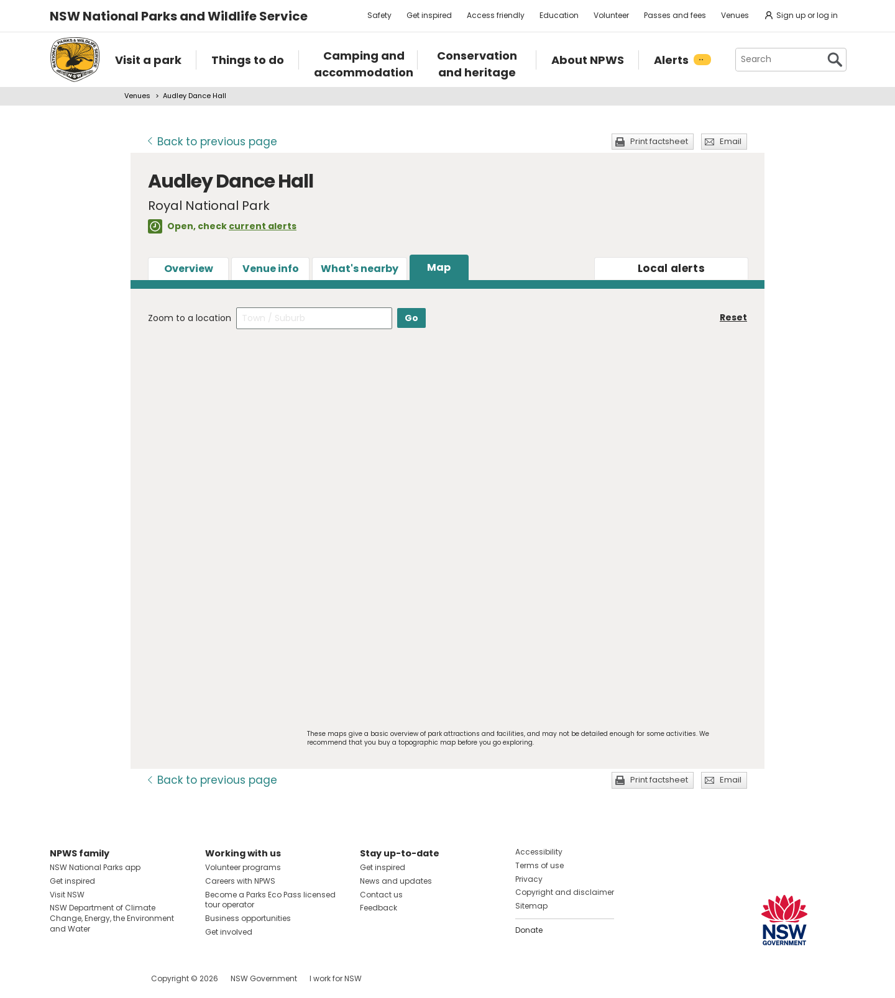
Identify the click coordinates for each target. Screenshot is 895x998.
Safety (379, 15)
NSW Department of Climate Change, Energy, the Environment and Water (112, 918)
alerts (671, 268)
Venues (735, 15)
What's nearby (359, 268)
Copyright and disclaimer (564, 892)
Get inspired (429, 15)
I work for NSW (336, 978)
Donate (529, 930)
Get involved (228, 932)
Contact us (381, 894)
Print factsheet (659, 141)
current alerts (262, 226)
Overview (188, 268)
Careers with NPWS (240, 881)
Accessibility (538, 851)
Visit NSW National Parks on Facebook (61, 978)
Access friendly (496, 15)
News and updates (396, 881)
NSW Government (264, 978)
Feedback (378, 907)
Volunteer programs (243, 867)
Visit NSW (67, 894)
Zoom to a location (189, 318)
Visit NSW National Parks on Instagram (87, 978)
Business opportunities (248, 918)
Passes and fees (675, 15)
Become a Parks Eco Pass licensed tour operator (270, 899)
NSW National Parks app (95, 867)
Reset (733, 317)
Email (730, 141)
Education (559, 15)
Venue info (270, 268)
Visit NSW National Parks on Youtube (114, 978)
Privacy (529, 879)
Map (439, 267)
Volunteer (611, 15)
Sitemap (531, 905)
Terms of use (539, 865)
